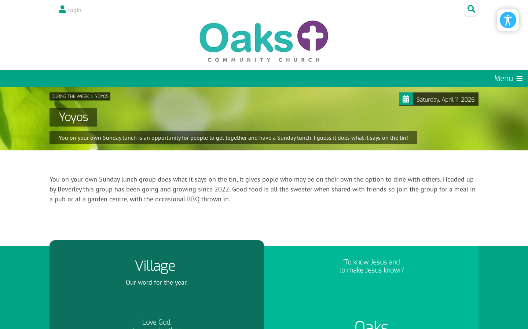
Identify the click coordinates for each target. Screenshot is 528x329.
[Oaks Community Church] (264, 41)
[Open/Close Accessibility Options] (508, 20)
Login (74, 10)
